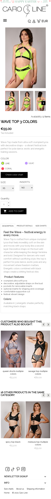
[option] (13, 357)
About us (20, 489)
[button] (44, 325)
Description (7, 226)
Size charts (40, 226)
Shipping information (36, 489)
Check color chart (14, 175)
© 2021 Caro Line (20, 493)
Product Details (24, 226)
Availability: (36, 116)
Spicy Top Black (13, 442)
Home (6, 493)
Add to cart (14, 211)
